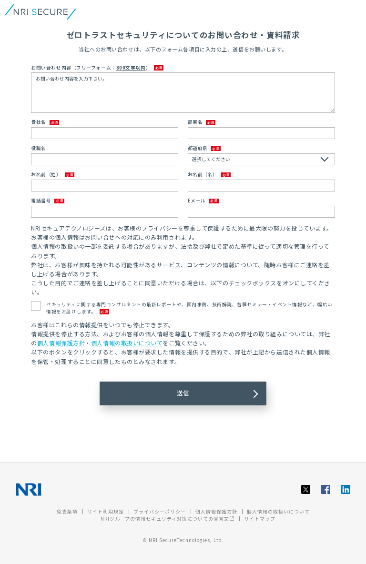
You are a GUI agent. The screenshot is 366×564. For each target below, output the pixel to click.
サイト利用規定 (105, 511)
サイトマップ (259, 518)
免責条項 (67, 511)
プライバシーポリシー (159, 511)
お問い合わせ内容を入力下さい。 (183, 92)
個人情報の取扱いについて (127, 343)
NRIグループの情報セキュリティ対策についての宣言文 (167, 518)
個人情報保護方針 (61, 343)
